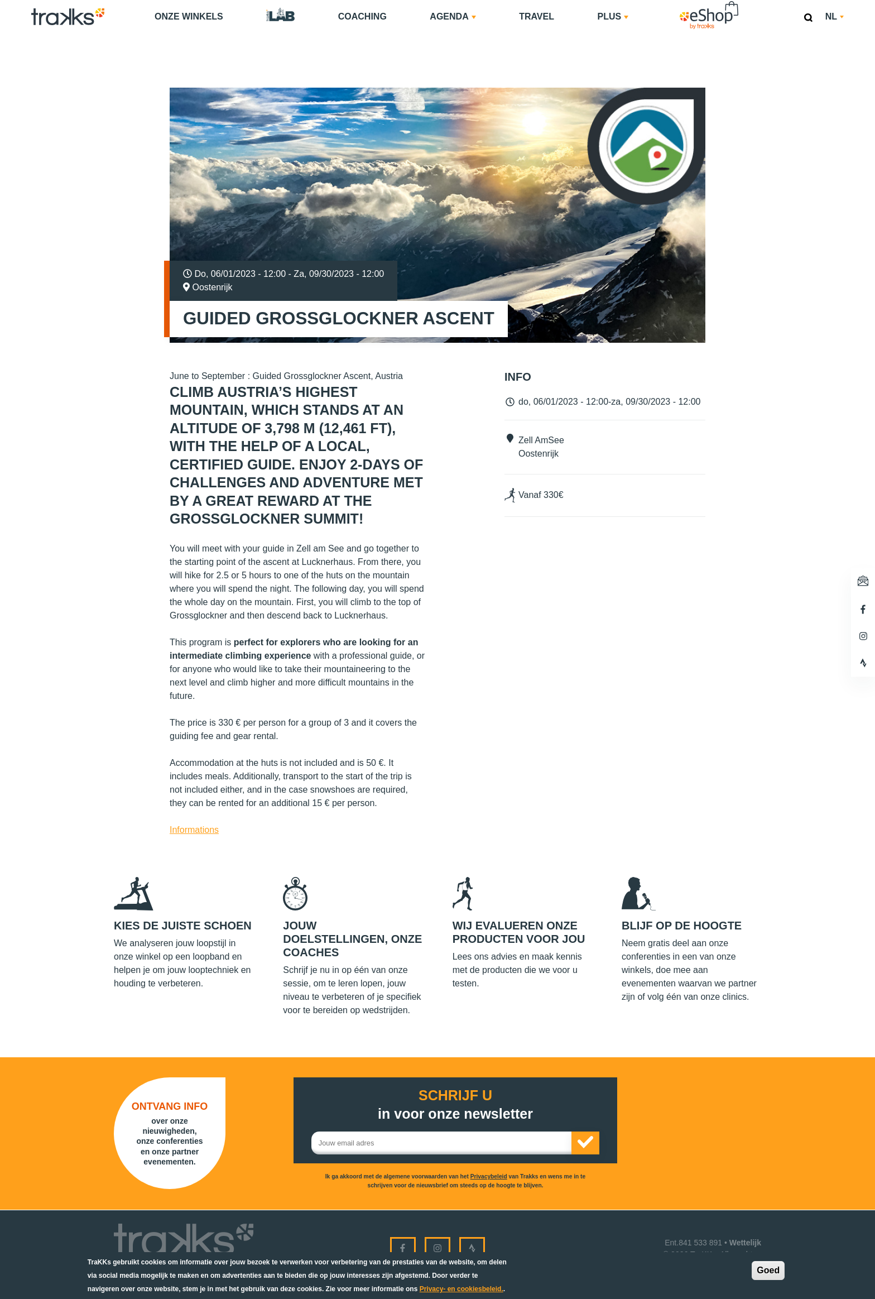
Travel (536, 16)
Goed (768, 1270)
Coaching (362, 16)
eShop (744, 3)
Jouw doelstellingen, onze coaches (352, 938)
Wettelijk (745, 1242)
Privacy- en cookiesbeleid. (461, 1289)
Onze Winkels (189, 16)
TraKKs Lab (280, 15)
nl (834, 16)
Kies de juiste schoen (183, 925)
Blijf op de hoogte (682, 925)
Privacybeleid (488, 1176)
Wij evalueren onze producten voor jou (519, 932)
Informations (194, 830)
